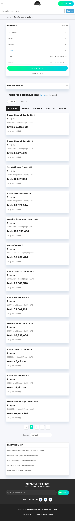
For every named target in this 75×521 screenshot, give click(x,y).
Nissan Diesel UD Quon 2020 (20, 141)
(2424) (37, 68)
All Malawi (13, 108)
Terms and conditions (43, 515)
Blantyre (50, 108)
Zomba (25, 108)
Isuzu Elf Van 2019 (15, 245)
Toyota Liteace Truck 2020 (19, 167)
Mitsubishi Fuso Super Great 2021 (22, 401)
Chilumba (37, 108)
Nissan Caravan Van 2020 (19, 193)
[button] (37, 427)
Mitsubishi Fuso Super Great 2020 (22, 219)
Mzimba (62, 108)
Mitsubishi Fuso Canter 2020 (20, 323)
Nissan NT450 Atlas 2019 (18, 297)
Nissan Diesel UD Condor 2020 (21, 115)
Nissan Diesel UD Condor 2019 (20, 271)
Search (70, 11)
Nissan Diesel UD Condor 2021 (20, 349)
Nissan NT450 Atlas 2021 (18, 375)
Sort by (26, 435)
